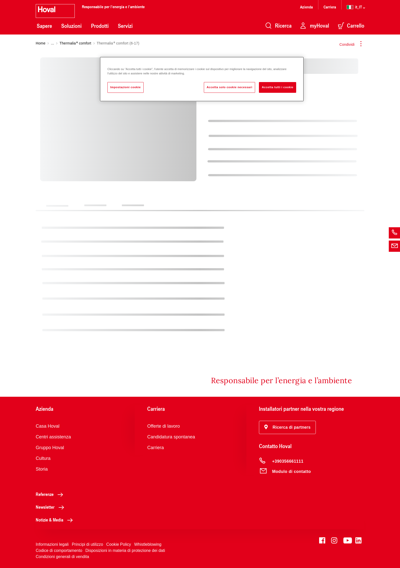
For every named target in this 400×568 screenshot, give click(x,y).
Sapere (44, 26)
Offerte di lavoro (163, 426)
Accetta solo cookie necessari (229, 87)
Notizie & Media (56, 519)
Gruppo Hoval (50, 447)
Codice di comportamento (59, 550)
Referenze (51, 494)
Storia (42, 469)
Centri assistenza (53, 436)
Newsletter (51, 507)
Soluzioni (71, 26)
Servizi (125, 26)
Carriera (329, 7)
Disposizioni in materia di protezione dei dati (125, 550)
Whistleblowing (147, 544)
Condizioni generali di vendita (62, 556)
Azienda (306, 7)
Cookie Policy (118, 544)
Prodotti (100, 26)
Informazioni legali (52, 544)
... (52, 43)
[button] (287, 427)
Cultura (43, 458)
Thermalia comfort (75, 43)
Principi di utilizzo (87, 544)
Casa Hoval (47, 426)
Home (40, 43)
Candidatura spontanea (171, 436)
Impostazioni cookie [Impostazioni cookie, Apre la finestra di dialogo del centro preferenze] (125, 87)
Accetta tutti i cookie (277, 87)
